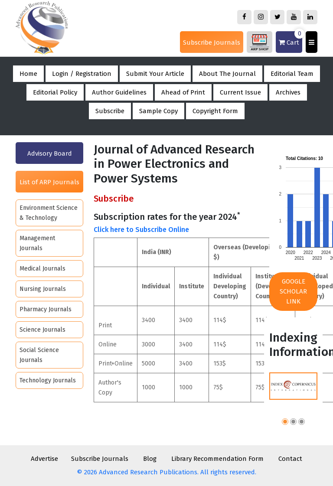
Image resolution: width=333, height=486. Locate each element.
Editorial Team (292, 74)
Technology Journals (48, 380)
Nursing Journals (43, 289)
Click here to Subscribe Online (141, 229)
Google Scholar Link (293, 291)
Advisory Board (49, 153)
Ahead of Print (183, 92)
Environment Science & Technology (49, 213)
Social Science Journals (39, 355)
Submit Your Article (155, 74)
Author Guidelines (119, 92)
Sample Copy (158, 111)
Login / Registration (81, 74)
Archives (288, 92)
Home (28, 74)
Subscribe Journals (211, 42)
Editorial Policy (55, 92)
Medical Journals (42, 268)
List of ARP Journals (49, 182)
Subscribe (109, 111)
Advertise (44, 459)
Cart (290, 38)
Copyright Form (215, 111)
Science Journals (42, 329)
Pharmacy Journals (46, 309)
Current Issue (240, 92)
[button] (285, 423)
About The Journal (227, 74)
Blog (150, 459)
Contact (290, 459)
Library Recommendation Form (217, 459)
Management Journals (37, 243)
